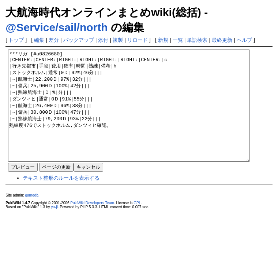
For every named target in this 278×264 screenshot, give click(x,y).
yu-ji (54, 229)
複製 (118, 40)
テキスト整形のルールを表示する (61, 200)
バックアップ (78, 40)
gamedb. (32, 217)
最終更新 (222, 40)
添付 (103, 40)
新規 (163, 40)
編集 (39, 40)
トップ (16, 40)
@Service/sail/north (56, 27)
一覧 (178, 40)
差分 (54, 40)
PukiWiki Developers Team (92, 225)
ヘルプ (244, 40)
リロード (137, 40)
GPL (137, 225)
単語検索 (197, 40)
